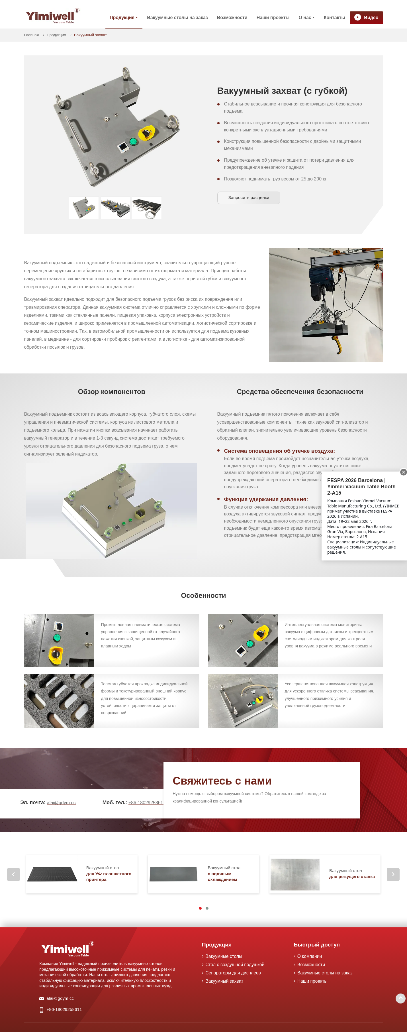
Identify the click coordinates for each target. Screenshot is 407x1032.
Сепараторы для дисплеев (234, 973)
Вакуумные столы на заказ (177, 17)
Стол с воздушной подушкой (236, 964)
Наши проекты (273, 17)
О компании (309, 956)
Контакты (334, 17)
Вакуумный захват (225, 981)
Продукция (56, 35)
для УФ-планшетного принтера (112, 873)
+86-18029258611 (146, 802)
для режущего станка (353, 873)
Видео (371, 17)
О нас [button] (304, 17)
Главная (31, 35)
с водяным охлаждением (233, 873)
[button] (200, 908)
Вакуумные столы (224, 956)
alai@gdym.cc (61, 802)
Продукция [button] (122, 17)
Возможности (232, 17)
